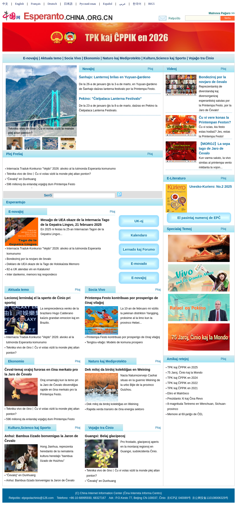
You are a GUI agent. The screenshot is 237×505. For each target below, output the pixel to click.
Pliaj (150, 68)
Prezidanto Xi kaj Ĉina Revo (185, 398)
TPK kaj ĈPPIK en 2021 (182, 388)
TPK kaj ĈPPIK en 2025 (182, 367)
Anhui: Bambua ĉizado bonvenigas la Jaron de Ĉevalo (40, 480)
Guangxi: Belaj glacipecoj (105, 436)
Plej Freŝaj (14, 154)
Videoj (172, 69)
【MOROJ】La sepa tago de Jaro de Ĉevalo (214, 148)
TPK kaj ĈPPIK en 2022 (182, 383)
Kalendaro (139, 235)
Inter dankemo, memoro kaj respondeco (32, 274)
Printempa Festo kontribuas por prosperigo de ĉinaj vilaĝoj (123, 337)
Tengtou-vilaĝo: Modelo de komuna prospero (115, 342)
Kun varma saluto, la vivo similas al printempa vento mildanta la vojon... (215, 162)
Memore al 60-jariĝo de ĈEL (185, 414)
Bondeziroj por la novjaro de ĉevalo (29, 259)
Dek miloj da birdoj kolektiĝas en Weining (117, 369)
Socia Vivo (72, 58)
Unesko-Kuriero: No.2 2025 (210, 186)
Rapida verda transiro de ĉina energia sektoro (115, 409)
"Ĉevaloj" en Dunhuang (21, 179)
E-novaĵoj (30, 58)
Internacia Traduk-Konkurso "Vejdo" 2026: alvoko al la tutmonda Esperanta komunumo (61, 169)
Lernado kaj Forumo (139, 249)
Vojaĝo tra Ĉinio (201, 58)
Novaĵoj (88, 69)
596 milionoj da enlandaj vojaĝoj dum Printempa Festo (41, 185)
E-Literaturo (176, 178)
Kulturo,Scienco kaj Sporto (164, 58)
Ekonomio (92, 58)
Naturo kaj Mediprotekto (122, 58)
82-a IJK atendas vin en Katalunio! (28, 269)
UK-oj (138, 221)
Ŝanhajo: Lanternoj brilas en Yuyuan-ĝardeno (114, 77)
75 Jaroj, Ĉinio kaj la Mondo (184, 372)
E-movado (139, 264)
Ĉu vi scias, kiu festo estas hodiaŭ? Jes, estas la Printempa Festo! (214, 131)
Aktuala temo (51, 58)
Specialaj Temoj (179, 229)
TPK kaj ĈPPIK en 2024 (182, 377)
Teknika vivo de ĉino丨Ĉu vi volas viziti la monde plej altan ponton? (49, 174)
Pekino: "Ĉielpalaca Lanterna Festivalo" (110, 98)
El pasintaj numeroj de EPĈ (198, 218)
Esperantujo (15, 202)
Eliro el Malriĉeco (178, 393)
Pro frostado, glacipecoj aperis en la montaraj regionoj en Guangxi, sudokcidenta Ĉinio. (139, 446)
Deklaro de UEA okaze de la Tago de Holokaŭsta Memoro (43, 264)
